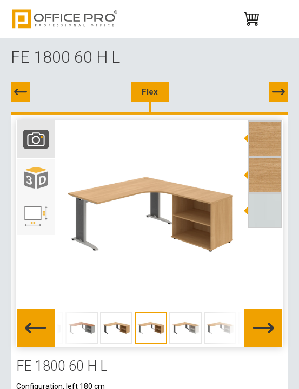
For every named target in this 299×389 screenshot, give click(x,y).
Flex (150, 92)
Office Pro (65, 19)
